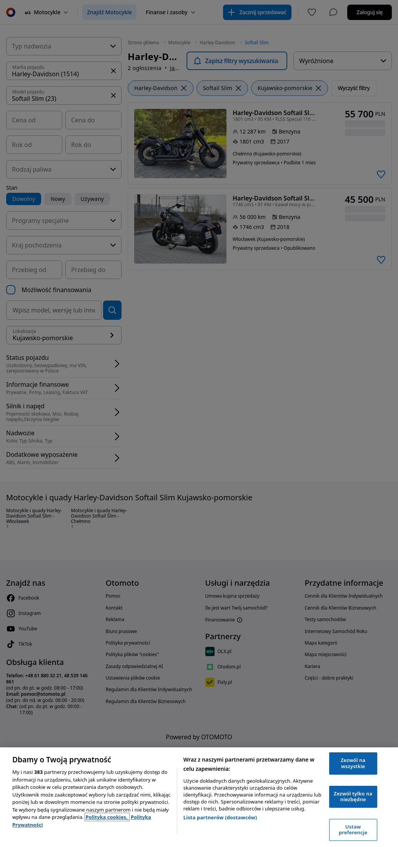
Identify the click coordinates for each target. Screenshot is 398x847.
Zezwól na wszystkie (353, 763)
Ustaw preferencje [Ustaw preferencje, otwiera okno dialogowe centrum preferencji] (353, 829)
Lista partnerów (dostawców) (220, 817)
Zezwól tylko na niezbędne (353, 796)
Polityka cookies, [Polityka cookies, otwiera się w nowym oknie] (107, 817)
